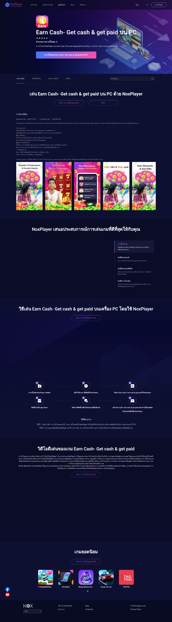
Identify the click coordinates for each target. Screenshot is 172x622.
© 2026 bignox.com (138, 606)
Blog (87, 606)
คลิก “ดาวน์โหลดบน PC (69, 103)
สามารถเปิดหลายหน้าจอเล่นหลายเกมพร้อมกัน (132, 261)
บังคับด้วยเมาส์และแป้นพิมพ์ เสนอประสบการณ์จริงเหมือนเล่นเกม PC (133, 248)
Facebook (89, 609)
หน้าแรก (61, 609)
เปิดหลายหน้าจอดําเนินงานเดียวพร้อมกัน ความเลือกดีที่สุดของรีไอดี (134, 273)
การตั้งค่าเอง (122, 244)
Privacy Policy (135, 609)
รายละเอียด (20, 79)
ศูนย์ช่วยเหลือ (48, 5)
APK (103, 103)
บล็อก (72, 5)
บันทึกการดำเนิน (124, 281)
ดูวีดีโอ (68, 79)
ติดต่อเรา (83, 5)
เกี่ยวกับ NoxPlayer (65, 606)
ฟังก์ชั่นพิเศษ (36, 79)
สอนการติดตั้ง (53, 79)
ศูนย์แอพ (61, 5)
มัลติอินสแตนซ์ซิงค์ (125, 269)
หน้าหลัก (33, 5)
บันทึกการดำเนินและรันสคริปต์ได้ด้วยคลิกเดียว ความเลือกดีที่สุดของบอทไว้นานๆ (134, 285)
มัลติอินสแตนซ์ (123, 257)
